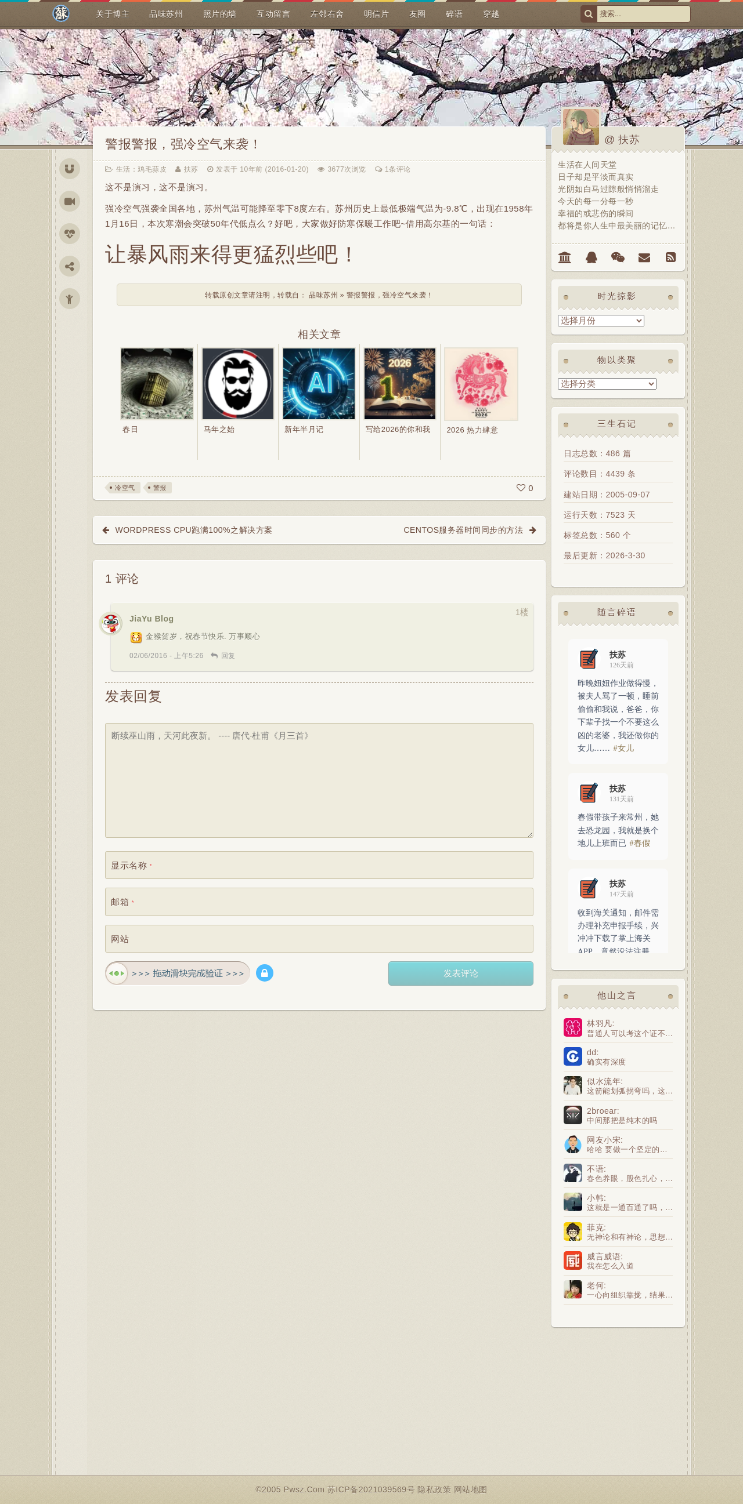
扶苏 (191, 169)
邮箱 (122, 902)
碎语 (454, 14)
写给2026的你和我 (398, 429)
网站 (120, 939)
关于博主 (112, 14)
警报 (160, 487)
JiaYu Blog (151, 618)
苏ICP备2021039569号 (372, 1489)
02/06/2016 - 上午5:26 (166, 656)
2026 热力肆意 (472, 430)
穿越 (491, 14)
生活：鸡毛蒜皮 (141, 169)
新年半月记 (304, 429)
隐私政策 (435, 1489)
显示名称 (131, 865)
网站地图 (471, 1489)
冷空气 (125, 487)
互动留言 (273, 14)
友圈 (417, 14)
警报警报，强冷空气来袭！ (183, 144)
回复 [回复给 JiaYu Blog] (228, 656)
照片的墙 (220, 14)
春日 (130, 429)
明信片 (376, 14)
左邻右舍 (327, 14)
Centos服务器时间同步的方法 (463, 530)
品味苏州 (166, 14)
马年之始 (219, 429)
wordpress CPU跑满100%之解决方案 (194, 530)
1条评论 (398, 169)
